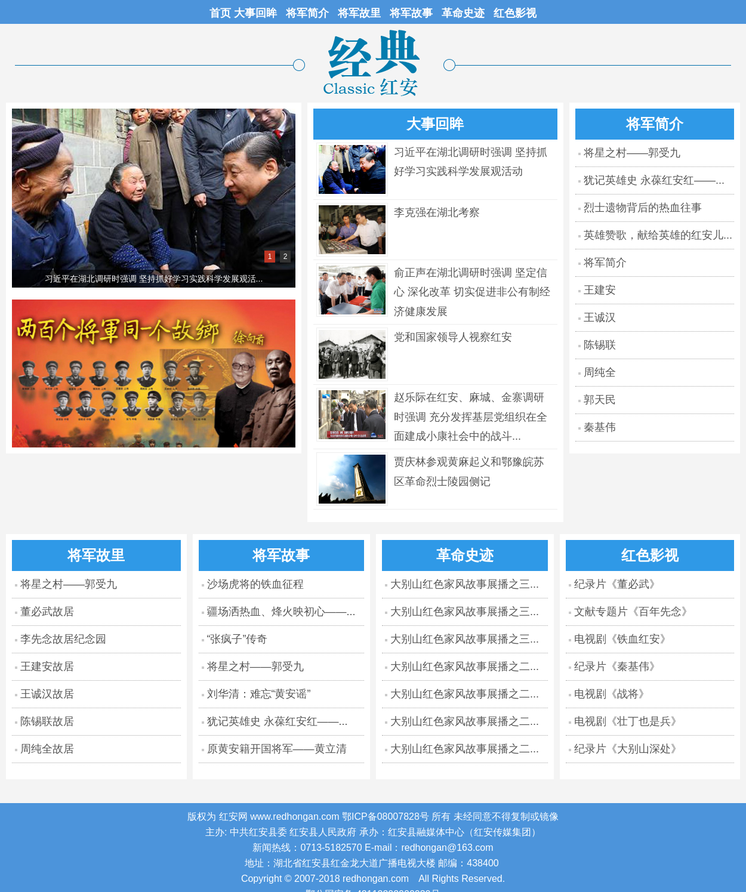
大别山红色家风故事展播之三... (464, 584)
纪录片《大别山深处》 (628, 749)
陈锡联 (600, 345)
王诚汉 (600, 317)
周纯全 (600, 372)
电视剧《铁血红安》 (622, 639)
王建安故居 (47, 666)
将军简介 (307, 13)
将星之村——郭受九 (632, 153)
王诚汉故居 (47, 694)
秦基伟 (600, 427)
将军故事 (411, 13)
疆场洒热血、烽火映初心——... (281, 612)
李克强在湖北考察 (437, 212)
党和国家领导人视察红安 (453, 337)
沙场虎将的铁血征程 (255, 584)
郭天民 (600, 400)
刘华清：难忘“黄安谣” (259, 694)
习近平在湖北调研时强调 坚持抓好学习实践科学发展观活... (154, 278)
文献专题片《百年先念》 (633, 612)
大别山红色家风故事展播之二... (464, 666)
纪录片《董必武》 (617, 584)
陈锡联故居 (47, 721)
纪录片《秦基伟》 (617, 666)
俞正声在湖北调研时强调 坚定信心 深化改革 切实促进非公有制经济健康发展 (472, 292)
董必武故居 (47, 612)
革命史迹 (463, 13)
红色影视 (515, 13)
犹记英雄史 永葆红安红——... (654, 180)
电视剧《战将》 (611, 694)
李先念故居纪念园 (63, 639)
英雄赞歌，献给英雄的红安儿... (658, 235)
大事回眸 (255, 13)
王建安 (600, 290)
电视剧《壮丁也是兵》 (628, 721)
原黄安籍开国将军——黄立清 (277, 749)
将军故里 (359, 13)
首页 (221, 13)
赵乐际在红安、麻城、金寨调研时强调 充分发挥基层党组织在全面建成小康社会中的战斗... (470, 416)
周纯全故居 (47, 749)
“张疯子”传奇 (237, 639)
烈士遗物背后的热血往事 (643, 208)
